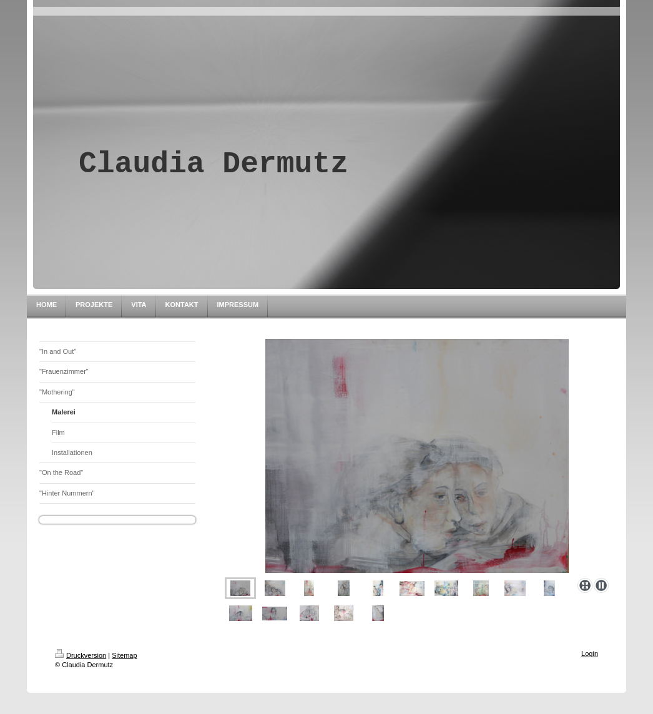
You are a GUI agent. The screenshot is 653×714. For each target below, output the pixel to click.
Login (589, 653)
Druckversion (80, 655)
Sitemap (124, 655)
